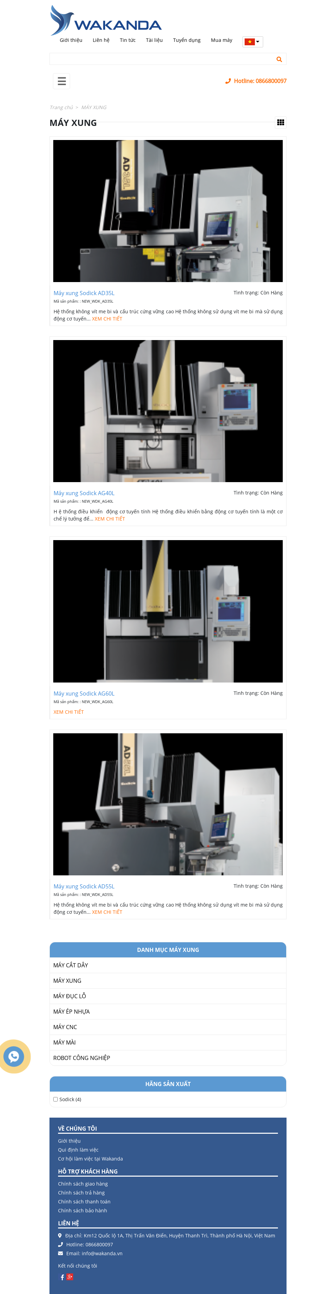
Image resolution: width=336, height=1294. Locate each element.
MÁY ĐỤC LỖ (69, 996)
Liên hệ (101, 40)
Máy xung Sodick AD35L (84, 293)
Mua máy (221, 40)
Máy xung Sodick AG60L (84, 693)
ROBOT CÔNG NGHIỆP (81, 1058)
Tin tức (128, 40)
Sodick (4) (70, 1099)
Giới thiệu (71, 40)
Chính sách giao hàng (83, 1183)
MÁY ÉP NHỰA (71, 1011)
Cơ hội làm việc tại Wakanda (90, 1158)
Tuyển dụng (187, 40)
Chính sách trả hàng (81, 1192)
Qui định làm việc (78, 1149)
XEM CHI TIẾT (107, 318)
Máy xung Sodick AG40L (84, 493)
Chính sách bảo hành (82, 1210)
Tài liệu (154, 40)
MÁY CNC (65, 1027)
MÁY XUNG (67, 980)
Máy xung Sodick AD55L (84, 886)
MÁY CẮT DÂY (70, 965)
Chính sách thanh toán (84, 1201)
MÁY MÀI (64, 1042)
